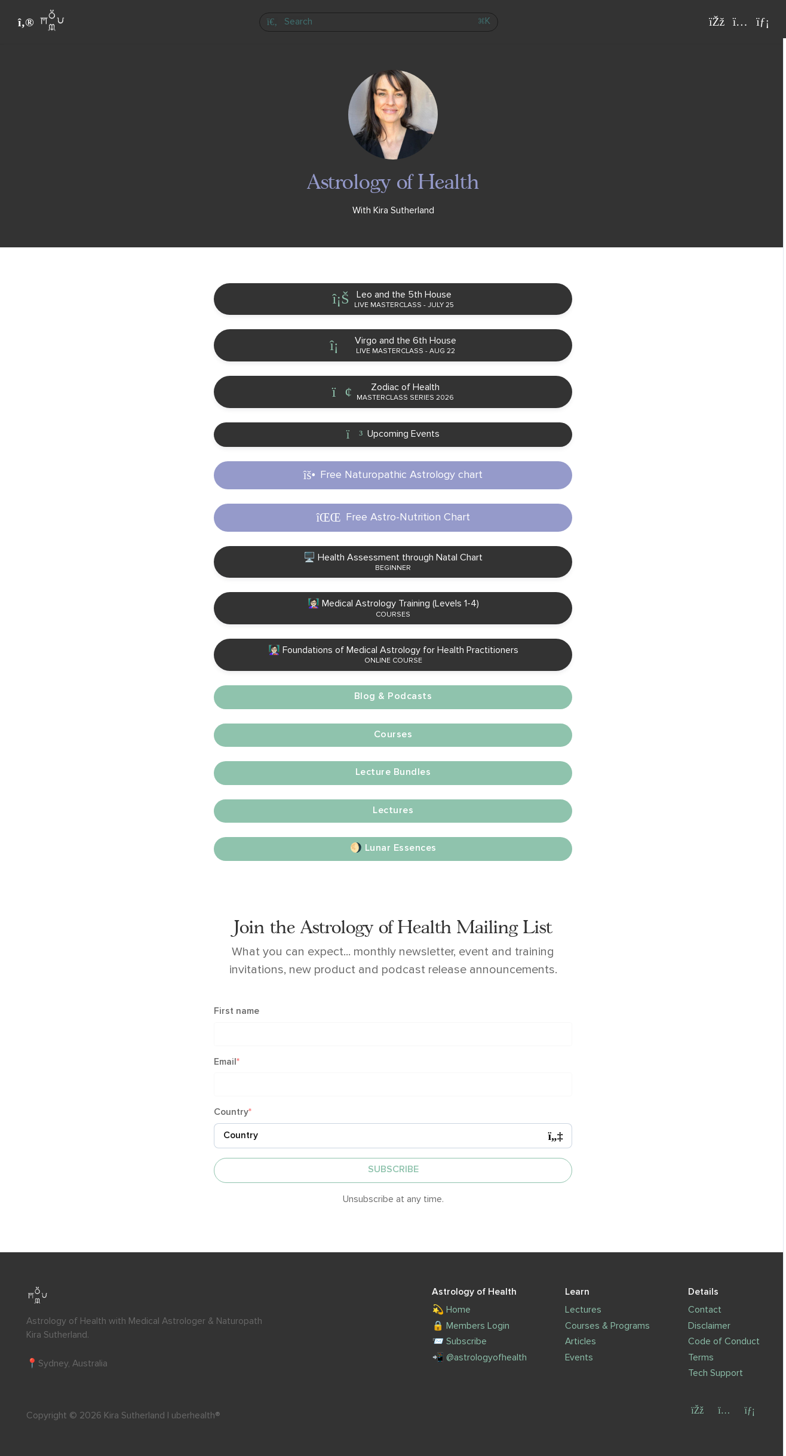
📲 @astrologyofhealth (479, 1357)
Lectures (583, 1310)
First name (236, 1011)
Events (579, 1357)
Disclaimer (709, 1326)
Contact (704, 1310)
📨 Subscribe (459, 1341)
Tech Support (715, 1373)
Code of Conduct (724, 1341)
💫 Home (451, 1310)
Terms (701, 1357)
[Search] (377, 22)
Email (225, 1062)
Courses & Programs (607, 1326)
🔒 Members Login (470, 1326)
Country (231, 1112)
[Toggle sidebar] (24, 22)
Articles (580, 1341)
